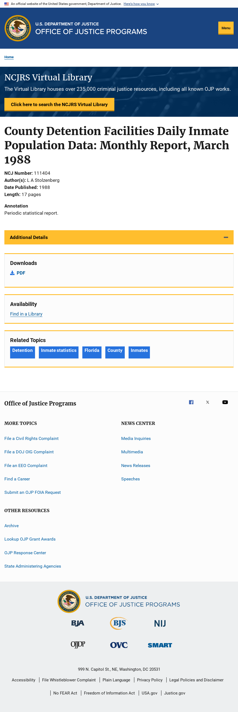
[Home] (91, 28)
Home (9, 57)
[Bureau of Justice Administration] (77, 627)
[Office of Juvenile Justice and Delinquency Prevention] (78, 649)
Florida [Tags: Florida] (92, 350)
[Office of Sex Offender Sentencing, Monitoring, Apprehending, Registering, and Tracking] (160, 648)
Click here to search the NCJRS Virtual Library (59, 104)
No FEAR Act (65, 693)
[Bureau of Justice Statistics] (119, 630)
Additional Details (29, 237)
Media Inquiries (136, 438)
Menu (226, 28)
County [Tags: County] (115, 350)
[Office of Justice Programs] (17, 28)
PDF (21, 273)
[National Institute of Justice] (160, 627)
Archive (11, 525)
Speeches (130, 479)
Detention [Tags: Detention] (22, 350)
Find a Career (17, 479)
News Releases (135, 465)
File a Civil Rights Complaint (31, 438)
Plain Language (116, 680)
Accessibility (23, 680)
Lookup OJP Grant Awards (30, 539)
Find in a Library (26, 314)
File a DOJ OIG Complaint (29, 451)
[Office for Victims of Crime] (119, 649)
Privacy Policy (149, 680)
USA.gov (149, 693)
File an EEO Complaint (25, 465)
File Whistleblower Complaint (69, 680)
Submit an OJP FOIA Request (32, 492)
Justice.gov (174, 693)
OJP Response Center (25, 552)
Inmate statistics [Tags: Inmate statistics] (58, 350)
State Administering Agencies (32, 566)
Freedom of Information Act (109, 693)
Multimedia (132, 451)
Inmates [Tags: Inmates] (139, 350)
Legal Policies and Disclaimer (196, 680)
